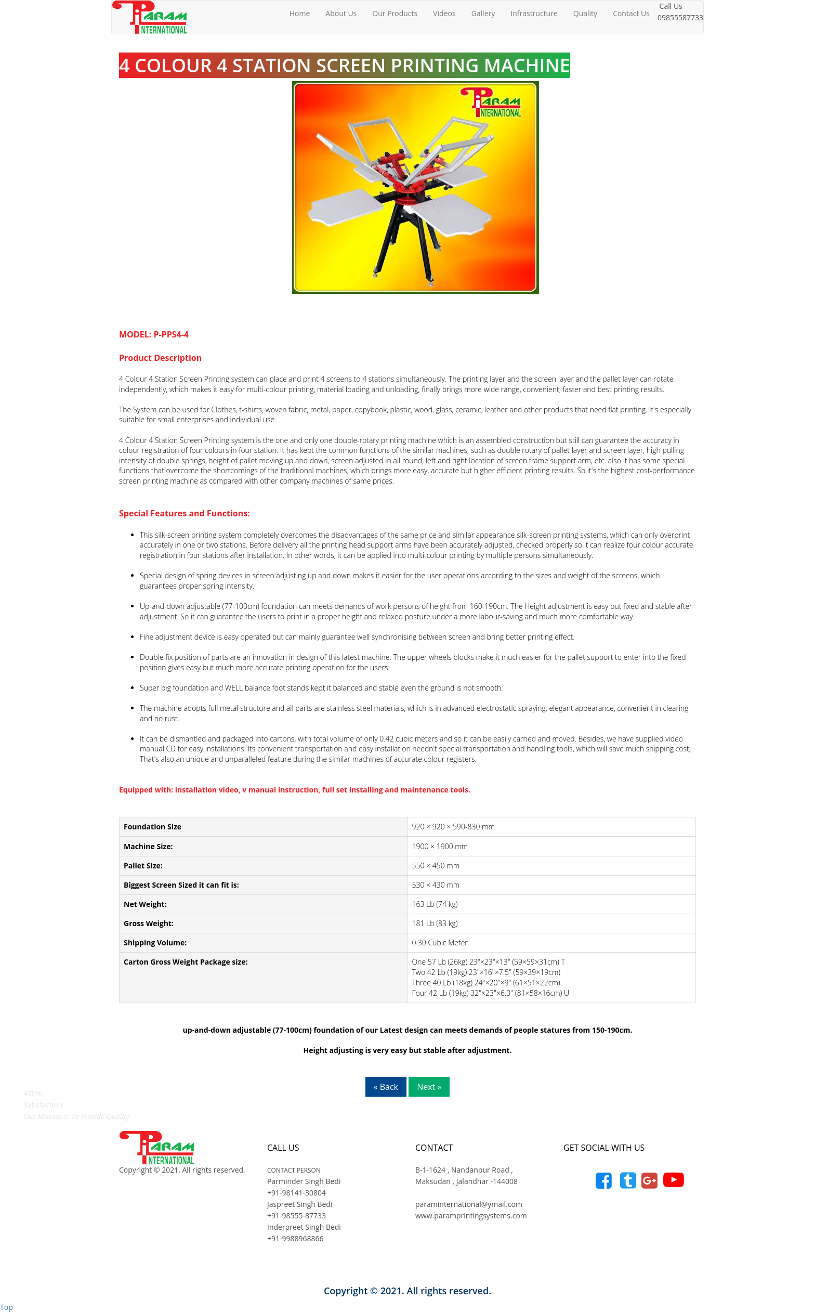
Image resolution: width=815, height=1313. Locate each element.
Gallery (483, 13)
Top (6, 1307)
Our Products (394, 13)
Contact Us (631, 13)
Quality (585, 13)
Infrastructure (534, 13)
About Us (341, 13)
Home (300, 13)
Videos (444, 13)
